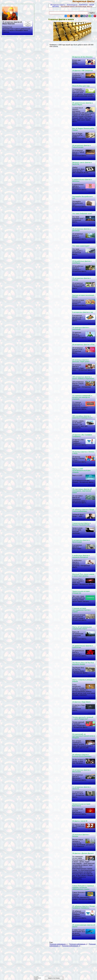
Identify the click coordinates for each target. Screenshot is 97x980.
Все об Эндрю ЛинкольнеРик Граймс (82, 131)
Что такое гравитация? (82, 247)
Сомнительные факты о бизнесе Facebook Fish (83, 531)
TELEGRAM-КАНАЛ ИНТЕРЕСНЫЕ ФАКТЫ (76, 6)
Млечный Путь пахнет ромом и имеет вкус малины (84, 582)
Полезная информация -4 (71, 976)
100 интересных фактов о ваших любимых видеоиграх (83, 382)
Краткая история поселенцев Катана (81, 297)
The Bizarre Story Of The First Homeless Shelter (82, 677)
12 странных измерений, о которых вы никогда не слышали (83, 402)
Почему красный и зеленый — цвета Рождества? (84, 731)
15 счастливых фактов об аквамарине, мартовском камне (83, 497)
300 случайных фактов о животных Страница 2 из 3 (83, 422)
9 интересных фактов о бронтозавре (82, 548)
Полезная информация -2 (78, 975)
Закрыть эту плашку (54, 978)
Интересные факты (85, 1)
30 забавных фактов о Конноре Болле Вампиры (83, 772)
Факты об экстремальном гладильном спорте (83, 639)
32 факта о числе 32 (81, 840)
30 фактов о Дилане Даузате (84, 875)
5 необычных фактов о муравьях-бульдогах (82, 563)
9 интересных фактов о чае (84, 314)
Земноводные (72, 5)
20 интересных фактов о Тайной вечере (83, 148)
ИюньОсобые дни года (82, 86)
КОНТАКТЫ (83, 5)
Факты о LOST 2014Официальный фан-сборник (83, 475)
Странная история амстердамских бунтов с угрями (83, 620)
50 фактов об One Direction (84, 57)
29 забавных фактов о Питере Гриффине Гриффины (82, 935)
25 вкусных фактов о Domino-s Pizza (81, 457)
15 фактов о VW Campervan (84, 70)
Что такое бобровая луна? (83, 215)
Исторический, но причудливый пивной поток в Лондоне (84, 751)
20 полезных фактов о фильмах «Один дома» (82, 364)
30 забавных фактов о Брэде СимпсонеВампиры (83, 517)
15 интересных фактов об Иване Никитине (17, 27)
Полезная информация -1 (58, 975)
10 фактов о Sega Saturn (83, 715)
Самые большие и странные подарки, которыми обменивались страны (83, 912)
